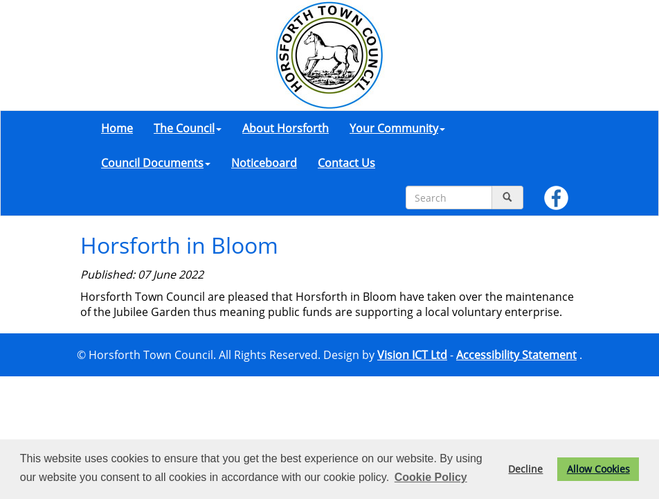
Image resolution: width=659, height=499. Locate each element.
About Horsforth (285, 128)
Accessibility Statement (516, 354)
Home (117, 128)
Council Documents (155, 162)
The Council (188, 128)
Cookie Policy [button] (431, 477)
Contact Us (346, 162)
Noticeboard (264, 162)
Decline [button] (525, 468)
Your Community (397, 128)
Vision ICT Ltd (412, 354)
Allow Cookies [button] (598, 468)
